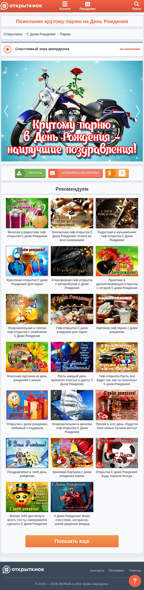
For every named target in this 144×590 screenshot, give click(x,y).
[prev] (6, 111)
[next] (138, 111)
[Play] (8, 49)
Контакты (97, 570)
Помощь (135, 570)
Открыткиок (13, 34)
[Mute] (121, 49)
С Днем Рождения (41, 34)
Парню (65, 34)
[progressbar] (132, 49)
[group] (72, 49)
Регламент (117, 570)
